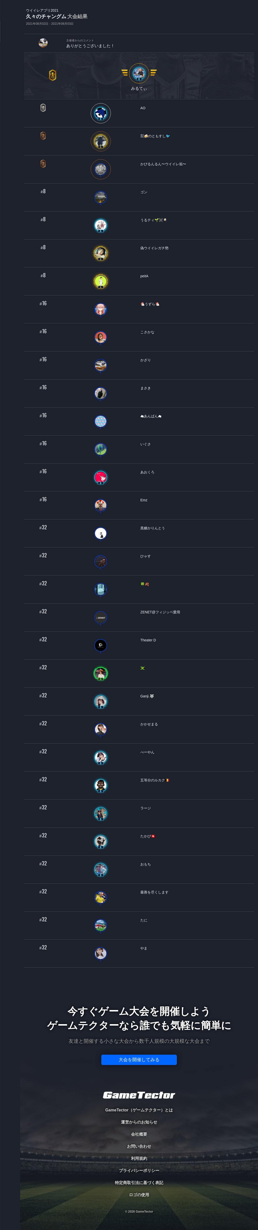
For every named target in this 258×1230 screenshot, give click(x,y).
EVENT (10, 118)
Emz (143, 500)
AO (142, 108)
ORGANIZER (10, 77)
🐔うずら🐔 (149, 304)
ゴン (143, 192)
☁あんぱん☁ (151, 416)
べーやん (147, 752)
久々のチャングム (56, 16)
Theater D (148, 640)
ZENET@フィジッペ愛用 (160, 612)
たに (143, 920)
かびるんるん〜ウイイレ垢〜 (163, 164)
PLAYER (10, 56)
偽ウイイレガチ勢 (154, 248)
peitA (144, 276)
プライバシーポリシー (139, 1170)
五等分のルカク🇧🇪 (154, 780)
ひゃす (145, 556)
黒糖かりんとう (152, 528)
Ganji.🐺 (147, 696)
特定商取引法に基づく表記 (139, 1183)
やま (143, 948)
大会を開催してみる (139, 1059)
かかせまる (149, 724)
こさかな (147, 332)
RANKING (10, 98)
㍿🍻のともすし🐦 (155, 136)
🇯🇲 (142, 668)
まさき (145, 388)
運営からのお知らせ (139, 1122)
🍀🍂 (144, 584)
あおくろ (147, 472)
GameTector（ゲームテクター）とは (139, 1110)
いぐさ (145, 444)
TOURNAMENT (10, 36)
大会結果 (77, 16)
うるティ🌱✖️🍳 (153, 220)
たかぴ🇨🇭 (147, 836)
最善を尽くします (154, 892)
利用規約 (139, 1158)
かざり (145, 360)
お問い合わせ (139, 1146)
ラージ (145, 808)
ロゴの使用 (139, 1195)
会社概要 (139, 1134)
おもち (145, 864)
